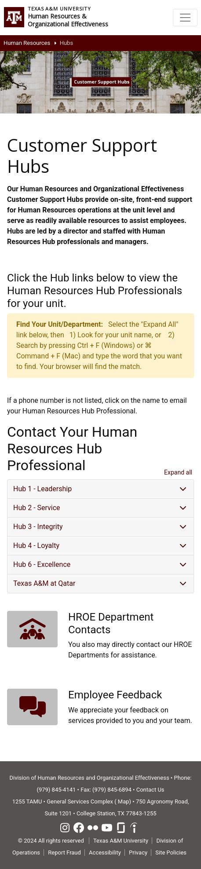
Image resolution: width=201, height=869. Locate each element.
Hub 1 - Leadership (42, 489)
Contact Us (150, 789)
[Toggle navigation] (185, 17)
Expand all (178, 472)
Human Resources (27, 43)
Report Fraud (64, 852)
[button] (32, 629)
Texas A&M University (120, 840)
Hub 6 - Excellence (41, 564)
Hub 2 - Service (36, 508)
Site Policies (170, 852)
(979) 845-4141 (56, 789)
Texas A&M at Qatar (44, 583)
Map (123, 801)
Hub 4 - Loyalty (36, 545)
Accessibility (105, 852)
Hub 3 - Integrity (38, 526)
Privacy (138, 852)
